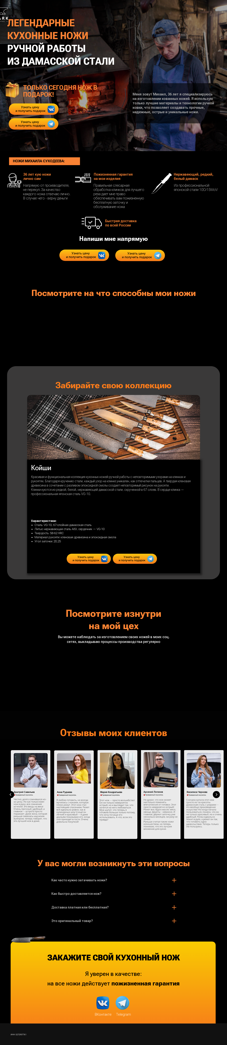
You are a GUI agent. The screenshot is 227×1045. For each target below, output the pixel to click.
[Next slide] (216, 794)
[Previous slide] (10, 794)
